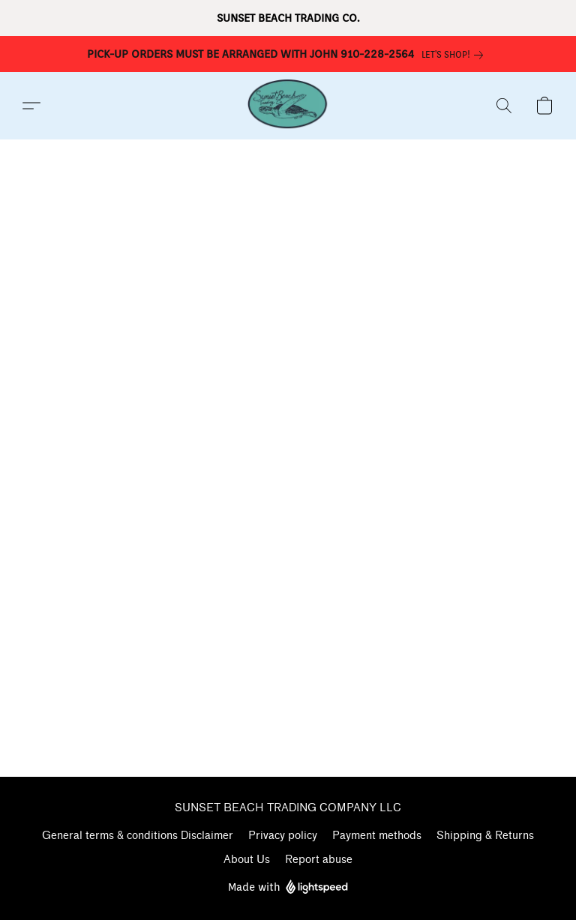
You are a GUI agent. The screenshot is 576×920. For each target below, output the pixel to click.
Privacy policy (282, 835)
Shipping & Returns (485, 835)
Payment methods (377, 835)
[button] (287, 105)
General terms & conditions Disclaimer (137, 835)
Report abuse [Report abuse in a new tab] (318, 859)
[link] (455, 54)
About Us (247, 859)
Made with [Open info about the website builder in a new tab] (288, 887)
